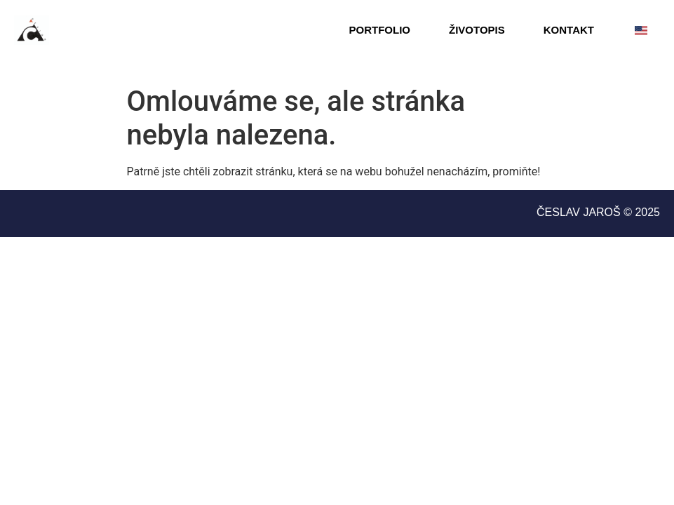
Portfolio (380, 30)
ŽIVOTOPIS (477, 30)
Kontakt (569, 30)
